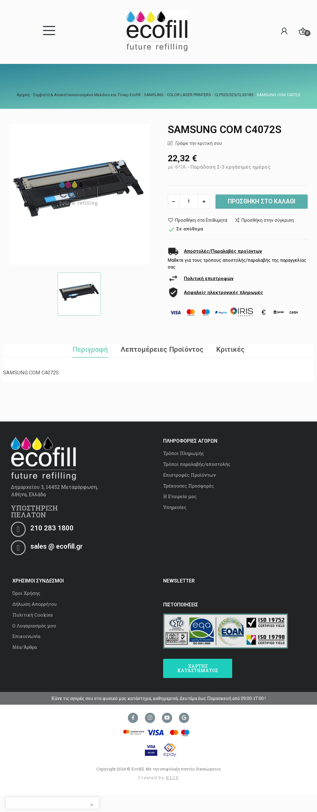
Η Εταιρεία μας (180, 496)
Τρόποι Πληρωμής (183, 453)
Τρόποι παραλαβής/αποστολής (196, 464)
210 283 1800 (52, 528)
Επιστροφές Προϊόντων (189, 475)
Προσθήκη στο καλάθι (261, 201)
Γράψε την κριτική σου (198, 143)
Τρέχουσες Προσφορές (188, 486)
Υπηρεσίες (174, 507)
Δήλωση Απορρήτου (34, 604)
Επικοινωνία (26, 636)
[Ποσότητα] (189, 201)
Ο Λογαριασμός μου (34, 625)
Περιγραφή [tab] (90, 349)
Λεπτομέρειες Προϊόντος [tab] (162, 349)
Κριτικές (230, 349)
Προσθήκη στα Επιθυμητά (197, 220)
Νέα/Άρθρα (24, 647)
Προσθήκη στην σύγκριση (264, 220)
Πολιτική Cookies (32, 615)
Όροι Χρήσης (26, 593)
